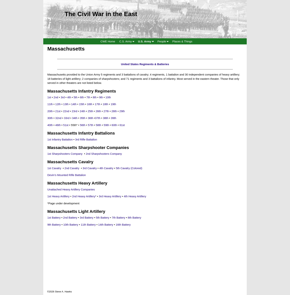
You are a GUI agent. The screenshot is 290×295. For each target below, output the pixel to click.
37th (97, 118)
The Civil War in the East (101, 13)
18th (105, 104)
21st (57, 111)
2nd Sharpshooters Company (104, 153)
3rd (63, 97)
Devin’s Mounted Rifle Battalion (66, 175)
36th (90, 118)
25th (90, 111)
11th (50, 104)
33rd (67, 118)
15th (81, 104)
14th (73, 104)
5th (76, 97)
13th (66, 104)
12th (58, 104)
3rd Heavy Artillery (110, 196)
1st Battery (54, 217)
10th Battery (71, 224)
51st (65, 125)
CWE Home (107, 41)
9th (101, 97)
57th (91, 125)
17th (97, 104)
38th (105, 118)
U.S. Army (146, 41)
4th (69, 97)
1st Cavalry (54, 168)
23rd (74, 111)
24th (82, 111)
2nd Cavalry (72, 168)
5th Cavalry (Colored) (129, 168)
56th (82, 125)
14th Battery (106, 224)
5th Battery (103, 217)
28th (114, 111)
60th (114, 125)
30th (50, 118)
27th (106, 111)
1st (49, 97)
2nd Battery (70, 217)
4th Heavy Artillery (135, 196)
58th (98, 125)
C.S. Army (127, 41)
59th (106, 125)
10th (108, 97)
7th (88, 97)
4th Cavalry (106, 168)
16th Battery (123, 224)
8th (95, 97)
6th (82, 97)
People (163, 41)
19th (113, 104)
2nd (56, 97)
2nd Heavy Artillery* (84, 196)
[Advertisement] (145, 264)
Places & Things (182, 41)
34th (74, 118)
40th (50, 125)
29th (122, 111)
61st (122, 125)
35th (82, 118)
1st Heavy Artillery (58, 196)
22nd (66, 111)
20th (50, 111)
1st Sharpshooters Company (65, 153)
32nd (58, 118)
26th (98, 111)
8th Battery (135, 217)
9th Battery (54, 224)
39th (113, 118)
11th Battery (89, 224)
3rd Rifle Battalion (86, 139)
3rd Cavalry (90, 168)
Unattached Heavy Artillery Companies (71, 189)
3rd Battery (86, 217)
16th (89, 104)
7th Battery (119, 217)
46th (58, 125)
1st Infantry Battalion (60, 139)
